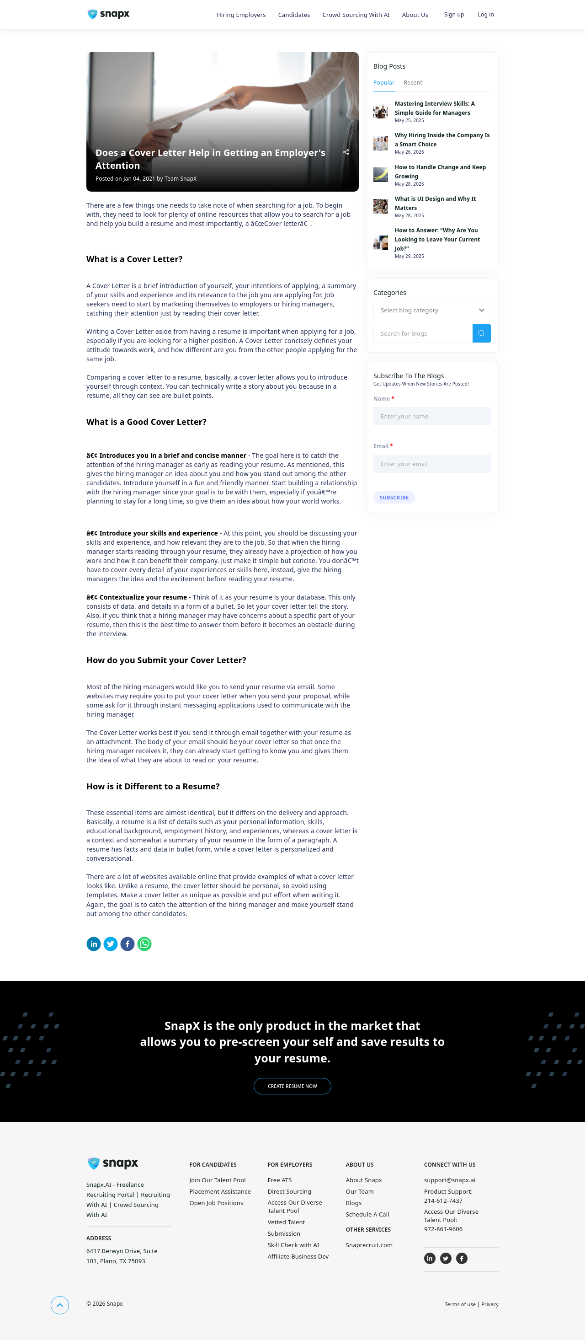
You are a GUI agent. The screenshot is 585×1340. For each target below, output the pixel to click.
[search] (482, 333)
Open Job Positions (217, 1203)
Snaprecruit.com (369, 1245)
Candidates (294, 15)
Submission (284, 1233)
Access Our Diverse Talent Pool (295, 1206)
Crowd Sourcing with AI (356, 15)
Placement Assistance (220, 1191)
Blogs (354, 1203)
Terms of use (460, 1304)
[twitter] (110, 945)
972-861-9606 (443, 1229)
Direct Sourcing (290, 1191)
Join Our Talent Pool (218, 1180)
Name (383, 399)
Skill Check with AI (293, 1245)
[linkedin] (93, 945)
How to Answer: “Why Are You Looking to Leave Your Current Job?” (437, 239)
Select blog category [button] (409, 310)
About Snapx (364, 1180)
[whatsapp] (144, 945)
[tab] (384, 82)
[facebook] (127, 945)
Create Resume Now (292, 1086)
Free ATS (280, 1180)
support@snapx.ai (450, 1180)
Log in (486, 14)
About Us (415, 15)
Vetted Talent (286, 1222)
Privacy (490, 1304)
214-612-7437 (443, 1200)
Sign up (454, 14)
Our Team (360, 1191)
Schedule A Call (367, 1214)
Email (383, 446)
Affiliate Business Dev (298, 1256)
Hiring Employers (241, 15)
